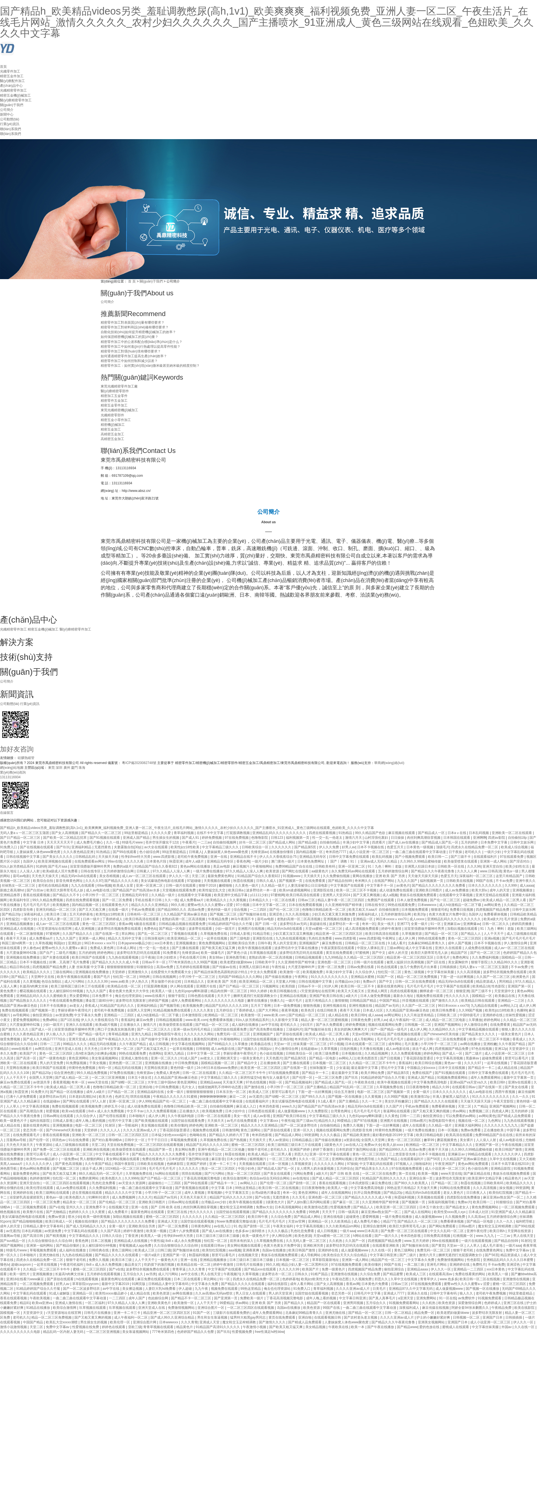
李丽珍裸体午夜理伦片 (75, 1010)
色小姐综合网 (149, 852)
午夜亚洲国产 (445, 1164)
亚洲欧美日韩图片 (429, 890)
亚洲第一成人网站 (494, 861)
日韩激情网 (230, 1130)
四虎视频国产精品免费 (493, 910)
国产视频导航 (170, 1006)
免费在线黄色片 (154, 1159)
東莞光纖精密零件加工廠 (119, 386)
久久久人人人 (110, 1130)
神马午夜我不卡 (243, 919)
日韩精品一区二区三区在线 (365, 943)
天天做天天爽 (233, 1082)
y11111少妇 (259, 895)
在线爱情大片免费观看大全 (171, 972)
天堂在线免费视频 (121, 1145)
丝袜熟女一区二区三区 (19, 885)
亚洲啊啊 (479, 838)
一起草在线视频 (216, 938)
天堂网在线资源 (156, 1068)
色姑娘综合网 (158, 1298)
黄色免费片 (9, 991)
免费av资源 (57, 1217)
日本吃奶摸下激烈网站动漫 (356, 1149)
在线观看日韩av (464, 1087)
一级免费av (69, 1159)
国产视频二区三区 (223, 914)
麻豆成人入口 (246, 1106)
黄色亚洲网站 (79, 1058)
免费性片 (479, 1265)
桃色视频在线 (10, 1212)
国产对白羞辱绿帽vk (107, 1140)
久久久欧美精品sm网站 (343, 1226)
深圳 (59, 768)
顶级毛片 (442, 847)
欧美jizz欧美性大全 (315, 1279)
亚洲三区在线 (177, 1212)
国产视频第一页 (291, 881)
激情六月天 (354, 838)
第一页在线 (407, 1174)
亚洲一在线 (219, 857)
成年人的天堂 (499, 890)
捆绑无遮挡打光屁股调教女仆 (255, 996)
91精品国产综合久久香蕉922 (156, 866)
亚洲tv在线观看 (520, 1082)
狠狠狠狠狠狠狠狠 (121, 967)
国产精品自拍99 (340, 881)
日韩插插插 (448, 967)
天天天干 (224, 996)
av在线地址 (301, 1178)
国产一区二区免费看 (117, 900)
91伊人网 (331, 986)
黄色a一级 (511, 871)
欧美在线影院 (524, 1308)
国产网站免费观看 (442, 1226)
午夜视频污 (231, 1274)
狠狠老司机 (439, 910)
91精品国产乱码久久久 (117, 1006)
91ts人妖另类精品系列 (17, 866)
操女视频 (506, 1188)
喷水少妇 (74, 1217)
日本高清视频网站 (288, 1207)
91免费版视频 (77, 1063)
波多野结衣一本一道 (261, 890)
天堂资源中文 (504, 991)
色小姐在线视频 (272, 1053)
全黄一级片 (419, 924)
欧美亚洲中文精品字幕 (231, 895)
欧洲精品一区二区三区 (221, 1015)
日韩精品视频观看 (308, 957)
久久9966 (131, 1178)
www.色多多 (449, 1279)
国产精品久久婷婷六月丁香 (229, 1135)
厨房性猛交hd (250, 1078)
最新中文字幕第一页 (518, 1078)
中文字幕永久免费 (88, 1015)
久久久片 (145, 1197)
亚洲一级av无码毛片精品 (192, 1029)
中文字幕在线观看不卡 (112, 1154)
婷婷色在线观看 (114, 1327)
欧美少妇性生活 (517, 866)
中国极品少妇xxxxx (421, 1068)
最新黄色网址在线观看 (148, 1212)
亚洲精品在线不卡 (244, 857)
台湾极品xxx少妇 (348, 981)
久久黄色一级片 (247, 885)
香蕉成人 (91, 1006)
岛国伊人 (29, 861)
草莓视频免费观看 (184, 1140)
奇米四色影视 (269, 1106)
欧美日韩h (358, 1015)
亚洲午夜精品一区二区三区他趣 (222, 1149)
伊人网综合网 (282, 1236)
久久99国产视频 (205, 962)
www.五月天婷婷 (417, 1241)
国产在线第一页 (107, 934)
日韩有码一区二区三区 (144, 914)
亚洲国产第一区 (520, 986)
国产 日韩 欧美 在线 (345, 1174)
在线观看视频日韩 (328, 1317)
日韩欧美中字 (265, 962)
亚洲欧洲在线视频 (96, 1149)
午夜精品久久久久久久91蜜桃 (175, 1097)
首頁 (3, 67)
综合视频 (241, 910)
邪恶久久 (301, 1154)
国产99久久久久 (314, 1097)
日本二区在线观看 (187, 1279)
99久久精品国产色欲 (371, 833)
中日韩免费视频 (187, 1063)
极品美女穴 (133, 1265)
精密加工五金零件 (114, 396)
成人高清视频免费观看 (362, 929)
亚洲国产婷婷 (300, 1149)
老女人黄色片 (453, 1193)
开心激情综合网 (287, 1049)
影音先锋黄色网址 (70, 881)
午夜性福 (279, 967)
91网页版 (139, 1284)
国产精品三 (20, 977)
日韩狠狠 (202, 1049)
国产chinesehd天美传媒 (441, 1034)
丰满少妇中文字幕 (356, 842)
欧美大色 (106, 1097)
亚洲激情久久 (138, 972)
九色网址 (495, 1121)
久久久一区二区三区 (314, 1159)
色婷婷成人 (493, 1303)
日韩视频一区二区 (418, 1025)
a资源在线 (351, 1140)
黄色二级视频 (414, 972)
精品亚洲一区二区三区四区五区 (339, 934)
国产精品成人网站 (282, 842)
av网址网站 (393, 1015)
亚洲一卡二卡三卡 (223, 1164)
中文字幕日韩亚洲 (383, 1255)
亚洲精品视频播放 (20, 924)
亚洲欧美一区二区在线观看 (512, 833)
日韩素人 (195, 852)
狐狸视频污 (258, 1159)
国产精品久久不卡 (66, 895)
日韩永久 (302, 1274)
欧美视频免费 (313, 972)
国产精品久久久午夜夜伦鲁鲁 (433, 871)
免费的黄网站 (89, 1178)
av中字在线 (269, 1025)
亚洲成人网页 (377, 991)
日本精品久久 (259, 900)
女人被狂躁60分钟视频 (66, 991)
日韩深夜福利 (154, 938)
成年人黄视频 (194, 1193)
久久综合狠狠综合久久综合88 (50, 1241)
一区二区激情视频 (30, 934)
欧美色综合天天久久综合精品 (345, 1255)
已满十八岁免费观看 (21, 1097)
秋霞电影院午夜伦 (168, 1034)
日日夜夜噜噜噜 (418, 1087)
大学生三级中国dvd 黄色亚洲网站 (172, 1082)
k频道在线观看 (145, 924)
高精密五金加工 (112, 434)
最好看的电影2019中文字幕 (393, 1135)
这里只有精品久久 (319, 1001)
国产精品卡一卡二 (482, 1068)
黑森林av (473, 1058)
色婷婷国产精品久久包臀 (196, 1332)
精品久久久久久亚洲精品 (150, 905)
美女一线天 (386, 924)
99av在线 (115, 861)
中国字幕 (514, 1130)
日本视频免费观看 (415, 910)
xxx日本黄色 (164, 943)
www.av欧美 (120, 981)
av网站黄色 (493, 905)
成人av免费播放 (457, 890)
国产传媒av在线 (224, 967)
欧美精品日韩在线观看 (478, 1001)
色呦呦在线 (198, 1135)
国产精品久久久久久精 (121, 881)
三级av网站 (395, 948)
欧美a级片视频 (106, 1025)
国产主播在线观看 (186, 948)
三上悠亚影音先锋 (402, 1154)
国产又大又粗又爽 (92, 910)
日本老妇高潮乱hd (83, 1097)
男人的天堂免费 (52, 1063)
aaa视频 (235, 1250)
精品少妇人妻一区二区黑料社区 (305, 1265)
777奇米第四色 (180, 962)
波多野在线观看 (201, 929)
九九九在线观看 (83, 885)
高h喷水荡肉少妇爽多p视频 (96, 1053)
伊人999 (144, 1101)
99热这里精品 (246, 1188)
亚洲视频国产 (309, 943)
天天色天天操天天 (45, 876)
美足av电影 (222, 866)
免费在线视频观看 (15, 1010)
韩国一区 (276, 1082)
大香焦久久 (327, 1039)
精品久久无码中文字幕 (125, 938)
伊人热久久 (140, 981)
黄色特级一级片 (219, 910)
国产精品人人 (471, 934)
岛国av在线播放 (274, 1250)
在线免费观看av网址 (90, 861)
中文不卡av (136, 1111)
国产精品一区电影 (173, 929)
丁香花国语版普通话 (418, 1058)
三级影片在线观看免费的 (232, 1313)
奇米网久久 (363, 881)
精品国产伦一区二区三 (169, 1101)
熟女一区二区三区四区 (218, 1168)
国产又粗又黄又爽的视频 (431, 1111)
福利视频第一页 (298, 838)
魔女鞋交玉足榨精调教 (237, 1207)
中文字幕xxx (269, 1121)
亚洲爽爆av (471, 924)
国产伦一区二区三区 (445, 900)
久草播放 (475, 1020)
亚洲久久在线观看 (449, 948)
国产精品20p (12, 914)
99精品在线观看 (480, 1154)
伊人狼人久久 (56, 1034)
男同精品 (506, 981)
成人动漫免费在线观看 (396, 890)
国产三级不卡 (461, 857)
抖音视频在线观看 (416, 1001)
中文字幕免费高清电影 (430, 1082)
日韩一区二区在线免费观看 (415, 981)
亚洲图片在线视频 (251, 929)
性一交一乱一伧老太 (327, 838)
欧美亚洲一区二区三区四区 (261, 1068)
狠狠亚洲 (462, 991)
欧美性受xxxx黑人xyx (450, 1212)
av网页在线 (44, 1049)
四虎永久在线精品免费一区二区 (475, 847)
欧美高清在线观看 (460, 1135)
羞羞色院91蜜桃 (206, 1039)
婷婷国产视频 (158, 1001)
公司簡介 (6, 110)
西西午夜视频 (505, 1092)
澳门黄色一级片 (283, 861)
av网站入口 (508, 1006)
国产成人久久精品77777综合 (45, 1039)
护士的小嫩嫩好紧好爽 (433, 1317)
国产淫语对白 (520, 861)
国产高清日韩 (33, 1236)
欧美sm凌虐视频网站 (295, 890)
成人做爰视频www (291, 1111)
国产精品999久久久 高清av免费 (181, 910)
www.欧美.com (275, 1015)
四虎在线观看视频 (322, 833)
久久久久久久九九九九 (501, 1125)
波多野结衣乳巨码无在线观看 (139, 953)
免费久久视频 (353, 1125)
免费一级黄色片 (334, 1269)
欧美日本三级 (56, 914)
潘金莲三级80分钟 (99, 1001)
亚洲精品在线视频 (293, 996)
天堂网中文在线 (43, 977)
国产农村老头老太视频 (361, 1317)
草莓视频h (215, 1193)
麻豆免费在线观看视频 (154, 1279)
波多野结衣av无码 (294, 924)
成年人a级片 (195, 861)
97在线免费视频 (237, 838)
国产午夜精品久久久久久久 (118, 1039)
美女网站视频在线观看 (123, 1159)
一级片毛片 (294, 1001)
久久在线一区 (381, 1250)
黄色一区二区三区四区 (99, 924)
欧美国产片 (28, 1053)
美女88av (216, 957)
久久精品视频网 (376, 1053)
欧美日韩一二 (438, 857)
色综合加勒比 (51, 981)
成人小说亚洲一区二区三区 (369, 852)
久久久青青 (197, 1269)
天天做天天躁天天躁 (423, 876)
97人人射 (99, 1101)
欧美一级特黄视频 (97, 1217)
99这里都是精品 (136, 833)
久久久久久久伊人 (508, 1154)
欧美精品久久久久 (37, 972)
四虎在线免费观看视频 (83, 900)
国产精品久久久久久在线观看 (436, 1101)
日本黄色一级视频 (420, 847)
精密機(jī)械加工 (113, 425)
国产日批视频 (390, 1058)
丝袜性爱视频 (515, 1015)
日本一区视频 (448, 1130)
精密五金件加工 (11, 76)
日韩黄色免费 (361, 1020)
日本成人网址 (126, 948)
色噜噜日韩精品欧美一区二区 (324, 910)
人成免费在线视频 (478, 948)
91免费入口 (9, 847)
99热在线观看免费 (401, 905)
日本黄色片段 (156, 861)
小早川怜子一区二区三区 (101, 895)
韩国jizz (60, 943)
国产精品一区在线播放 (67, 1092)
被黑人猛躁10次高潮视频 (406, 962)
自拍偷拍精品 (330, 842)
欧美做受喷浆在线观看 (461, 861)
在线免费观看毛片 (27, 1135)
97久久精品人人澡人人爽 (171, 871)
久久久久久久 (281, 847)
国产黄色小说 (237, 953)
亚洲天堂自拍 (492, 866)
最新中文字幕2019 (116, 1284)
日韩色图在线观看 (201, 996)
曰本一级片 (92, 919)
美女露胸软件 (458, 962)
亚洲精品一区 (363, 919)
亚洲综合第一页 (421, 1178)
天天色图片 (274, 1058)
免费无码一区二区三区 (233, 1034)
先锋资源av (259, 852)
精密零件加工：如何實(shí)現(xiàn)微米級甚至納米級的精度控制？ (150, 366)
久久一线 (113, 842)
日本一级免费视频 (287, 1006)
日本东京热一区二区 (231, 1092)
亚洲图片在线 (206, 986)
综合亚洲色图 (64, 1073)
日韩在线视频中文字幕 (23, 857)
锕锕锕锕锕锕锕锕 (213, 1097)
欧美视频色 (61, 905)
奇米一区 (368, 924)
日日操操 (398, 838)
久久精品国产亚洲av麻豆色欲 (185, 914)
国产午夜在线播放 (381, 1327)
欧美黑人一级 (162, 991)
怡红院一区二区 (390, 972)
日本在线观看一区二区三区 (365, 1044)
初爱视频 (53, 1111)
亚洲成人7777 (394, 1293)
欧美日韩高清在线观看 (303, 895)
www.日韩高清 (490, 871)
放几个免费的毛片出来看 (419, 967)
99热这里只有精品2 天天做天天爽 (412, 1188)
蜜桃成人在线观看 (456, 1327)
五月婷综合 (225, 1010)
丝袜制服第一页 (322, 1068)
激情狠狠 (341, 1001)
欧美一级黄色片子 (14, 1121)
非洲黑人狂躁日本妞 (419, 866)
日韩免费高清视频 (437, 1236)
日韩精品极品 (302, 1140)
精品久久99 (441, 1087)
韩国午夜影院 (124, 1164)
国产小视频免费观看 (410, 857)
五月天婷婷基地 (81, 914)
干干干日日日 (157, 1140)
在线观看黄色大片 (115, 905)
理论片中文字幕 (393, 1068)
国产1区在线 (436, 962)
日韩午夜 (264, 943)
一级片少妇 (493, 852)
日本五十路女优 (140, 1078)
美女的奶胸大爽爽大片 (351, 1029)
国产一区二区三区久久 (154, 1029)
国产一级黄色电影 (53, 1058)
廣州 (67, 768)
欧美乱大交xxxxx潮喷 (62, 1322)
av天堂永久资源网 (132, 1183)
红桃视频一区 (463, 1236)
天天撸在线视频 (371, 1049)
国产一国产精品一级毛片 (389, 1029)
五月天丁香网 (261, 1006)
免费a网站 (51, 1020)
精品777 (389, 1221)
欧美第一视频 (428, 1174)
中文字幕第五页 (237, 1193)
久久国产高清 (110, 1231)
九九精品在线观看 (484, 1006)
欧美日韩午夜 (258, 1217)
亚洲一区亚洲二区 (352, 866)
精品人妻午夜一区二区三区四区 (341, 900)
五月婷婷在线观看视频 (193, 967)
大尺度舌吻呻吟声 (301, 967)
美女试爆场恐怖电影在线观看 (163, 881)
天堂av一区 (282, 1044)
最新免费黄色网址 (221, 876)
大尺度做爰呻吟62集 (22, 953)
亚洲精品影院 (501, 1168)
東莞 (52, 768)
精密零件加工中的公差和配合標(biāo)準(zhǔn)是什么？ (141, 342)
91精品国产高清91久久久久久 (384, 1178)
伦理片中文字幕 (120, 1121)
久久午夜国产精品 (133, 1044)
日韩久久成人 (266, 881)
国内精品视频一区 (310, 852)
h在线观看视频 (87, 1279)
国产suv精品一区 (13, 1241)
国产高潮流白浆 (32, 1111)
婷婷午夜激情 (391, 929)
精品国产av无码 (387, 1006)
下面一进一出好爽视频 (457, 977)
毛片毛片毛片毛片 (37, 905)
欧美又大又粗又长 (351, 991)
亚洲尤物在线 (49, 1255)
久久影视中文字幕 (285, 1020)
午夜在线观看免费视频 (66, 1001)
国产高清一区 (26, 1058)
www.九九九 (485, 1236)
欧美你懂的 (179, 1125)
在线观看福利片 (486, 857)
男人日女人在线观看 (251, 1293)
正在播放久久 (130, 1025)
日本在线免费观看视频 (306, 905)
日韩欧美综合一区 (255, 847)
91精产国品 (320, 1274)
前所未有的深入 (242, 1241)
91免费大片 (39, 1092)
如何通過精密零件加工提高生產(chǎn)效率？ (134, 356)
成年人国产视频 (460, 943)
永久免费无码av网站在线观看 (353, 871)
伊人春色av (31, 948)
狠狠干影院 (480, 962)
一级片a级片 (151, 1255)
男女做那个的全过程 (166, 981)
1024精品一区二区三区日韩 (126, 1168)
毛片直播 (411, 1044)
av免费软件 (467, 1298)
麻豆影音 (218, 1159)
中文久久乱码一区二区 (447, 1231)
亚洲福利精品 (81, 847)
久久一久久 (521, 1097)
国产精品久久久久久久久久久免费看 (439, 885)
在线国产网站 (384, 881)
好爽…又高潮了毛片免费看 (69, 962)
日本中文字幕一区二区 (269, 905)
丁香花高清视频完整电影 (202, 1178)
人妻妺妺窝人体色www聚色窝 (38, 852)
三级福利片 (294, 1029)
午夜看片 (189, 842)
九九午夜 (202, 1289)
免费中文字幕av (518, 1250)
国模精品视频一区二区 (218, 1063)
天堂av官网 (361, 1034)
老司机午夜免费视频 (192, 857)
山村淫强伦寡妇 (376, 838)
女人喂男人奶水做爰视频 (316, 1168)
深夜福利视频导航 (442, 1202)
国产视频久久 (247, 1049)
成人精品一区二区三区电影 (446, 1020)
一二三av (204, 842)
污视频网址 (271, 986)
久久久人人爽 (467, 871)
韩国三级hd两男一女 (17, 943)
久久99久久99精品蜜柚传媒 (421, 861)
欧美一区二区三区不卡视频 (356, 890)
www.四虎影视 (164, 857)
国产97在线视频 (366, 1121)
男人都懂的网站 (92, 1159)
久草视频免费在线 (214, 934)
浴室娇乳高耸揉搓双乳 (27, 1197)
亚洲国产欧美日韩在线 (326, 996)
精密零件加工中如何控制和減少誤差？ (129, 361)
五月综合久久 (133, 1274)
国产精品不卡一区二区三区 (191, 1298)
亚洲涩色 (276, 914)
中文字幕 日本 (34, 842)
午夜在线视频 (511, 1145)
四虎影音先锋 (23, 910)
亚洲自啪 (286, 1039)
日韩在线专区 (91, 871)
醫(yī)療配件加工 (12, 81)
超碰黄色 (353, 1217)
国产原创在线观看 (289, 1034)
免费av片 (370, 981)
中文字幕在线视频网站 (188, 1044)
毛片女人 (189, 1087)
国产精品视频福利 (299, 1082)
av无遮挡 (256, 1097)
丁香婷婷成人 (112, 919)
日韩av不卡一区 (154, 962)
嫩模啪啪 (226, 885)
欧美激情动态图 (316, 1207)
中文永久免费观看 (264, 972)
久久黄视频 (238, 900)
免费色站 (150, 929)
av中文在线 (190, 1274)
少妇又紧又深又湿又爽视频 (293, 934)
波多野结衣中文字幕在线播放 (296, 948)
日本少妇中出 (235, 1111)
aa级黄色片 (320, 871)
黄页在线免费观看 (340, 953)
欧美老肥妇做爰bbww (236, 962)
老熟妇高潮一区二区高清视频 (184, 919)
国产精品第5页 (305, 847)
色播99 (522, 1010)
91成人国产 (189, 1058)
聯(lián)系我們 (10, 129)
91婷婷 (41, 866)
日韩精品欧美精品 (523, 914)
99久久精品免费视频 (48, 900)
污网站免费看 (303, 1174)
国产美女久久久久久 (58, 857)
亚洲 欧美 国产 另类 (390, 876)
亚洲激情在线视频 (344, 1274)
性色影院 (498, 986)
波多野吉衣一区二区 (277, 1274)
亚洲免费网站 (426, 1298)
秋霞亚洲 (176, 861)
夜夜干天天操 (16, 938)
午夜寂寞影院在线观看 (338, 948)
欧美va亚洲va (42, 1303)
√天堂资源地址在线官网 (54, 929)
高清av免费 (165, 967)
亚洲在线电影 (333, 1217)
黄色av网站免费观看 (473, 1164)
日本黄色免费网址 (311, 861)
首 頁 (132, 281)
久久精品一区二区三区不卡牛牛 (373, 1063)
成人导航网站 (364, 1039)
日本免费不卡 (102, 996)
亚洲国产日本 (492, 1317)
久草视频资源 (412, 934)
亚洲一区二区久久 (164, 1058)
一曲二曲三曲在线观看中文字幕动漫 (419, 852)
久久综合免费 (281, 1217)
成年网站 (345, 1039)
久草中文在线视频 (503, 1159)
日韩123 (277, 838)
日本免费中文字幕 (494, 842)
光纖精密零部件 (112, 415)
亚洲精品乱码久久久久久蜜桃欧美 (41, 996)
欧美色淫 (308, 1010)
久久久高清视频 (297, 914)
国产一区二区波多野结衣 (299, 1125)
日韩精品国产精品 (363, 1001)
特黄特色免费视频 (82, 1068)
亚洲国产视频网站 (448, 1025)
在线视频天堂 (119, 1207)
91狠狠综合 (145, 967)
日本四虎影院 (358, 1183)
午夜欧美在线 (364, 1082)
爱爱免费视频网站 (27, 1020)
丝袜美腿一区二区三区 (310, 1044)
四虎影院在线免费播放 (464, 1197)
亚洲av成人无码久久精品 (379, 861)
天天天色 (91, 1049)
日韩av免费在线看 (361, 967)
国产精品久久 (294, 1303)
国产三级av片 (306, 1121)
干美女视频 (98, 1063)
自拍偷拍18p (518, 838)
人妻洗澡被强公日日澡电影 (308, 885)
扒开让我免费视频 (367, 1193)
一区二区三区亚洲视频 (108, 1078)
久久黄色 (391, 1116)
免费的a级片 (123, 866)
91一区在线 (447, 1298)
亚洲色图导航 (236, 957)
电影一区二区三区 (371, 1092)
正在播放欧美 (270, 1063)
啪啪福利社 (424, 1164)
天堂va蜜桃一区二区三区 (324, 929)
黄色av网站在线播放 (195, 866)
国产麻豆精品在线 (477, 1174)
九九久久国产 (407, 881)
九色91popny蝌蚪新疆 (191, 991)
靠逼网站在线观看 (397, 1111)
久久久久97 (93, 881)
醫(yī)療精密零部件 (115, 391)
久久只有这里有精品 (419, 1015)
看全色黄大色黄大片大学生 (129, 991)
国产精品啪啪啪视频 (27, 1221)
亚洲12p (500, 1049)
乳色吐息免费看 (320, 938)
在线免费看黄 (315, 881)
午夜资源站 (44, 1145)
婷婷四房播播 (522, 924)
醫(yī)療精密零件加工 (16, 100)
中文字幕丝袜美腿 (441, 972)
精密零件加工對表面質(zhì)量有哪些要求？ (132, 322)
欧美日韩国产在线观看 (89, 957)
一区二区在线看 (284, 900)
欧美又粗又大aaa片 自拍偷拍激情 (374, 910)
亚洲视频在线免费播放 (23, 957)
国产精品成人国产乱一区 (440, 842)
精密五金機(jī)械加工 (15, 95)
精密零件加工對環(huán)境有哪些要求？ (131, 351)
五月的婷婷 (470, 842)
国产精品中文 (247, 1063)
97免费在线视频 (122, 1073)
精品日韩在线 (20, 967)
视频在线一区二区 (472, 1121)
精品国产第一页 (161, 1149)
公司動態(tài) (9, 119)
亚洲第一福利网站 (40, 1245)
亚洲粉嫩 (490, 1044)
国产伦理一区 (302, 1078)
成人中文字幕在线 (419, 948)
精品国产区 (459, 953)
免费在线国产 (422, 1073)
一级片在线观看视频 (476, 1241)
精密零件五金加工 (114, 401)
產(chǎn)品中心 (11, 86)
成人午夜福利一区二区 (406, 1020)
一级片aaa (347, 1231)
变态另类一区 (33, 1130)
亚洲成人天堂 (167, 1221)
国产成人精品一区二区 (72, 1078)
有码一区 (105, 1068)
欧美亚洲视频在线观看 (55, 861)
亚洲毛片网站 (437, 1265)
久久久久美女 (203, 1010)
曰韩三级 (164, 1250)
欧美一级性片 (20, 1274)
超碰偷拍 (155, 1183)
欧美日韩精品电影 (430, 1135)
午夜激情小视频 (255, 1327)
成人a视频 (390, 895)
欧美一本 (358, 1327)
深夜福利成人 (33, 914)
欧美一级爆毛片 (213, 953)
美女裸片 (467, 1140)
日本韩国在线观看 (457, 838)
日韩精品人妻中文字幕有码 (43, 1226)
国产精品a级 (308, 842)
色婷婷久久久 (79, 1212)
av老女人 (76, 1006)
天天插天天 (312, 876)
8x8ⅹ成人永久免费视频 (106, 1111)
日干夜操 (456, 852)
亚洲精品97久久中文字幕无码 (411, 1289)
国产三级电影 (240, 938)
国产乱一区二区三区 (153, 934)
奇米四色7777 (336, 852)
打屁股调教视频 (238, 833)
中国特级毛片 (470, 1015)
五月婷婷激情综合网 (119, 871)
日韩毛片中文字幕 (367, 1293)
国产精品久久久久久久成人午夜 (116, 962)
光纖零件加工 (10, 71)
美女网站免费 (185, 1149)
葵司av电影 (21, 876)
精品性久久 (326, 1121)
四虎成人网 (500, 1111)
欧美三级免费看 (327, 1053)
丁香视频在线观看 (184, 934)
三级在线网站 (63, 972)
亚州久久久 (75, 1207)
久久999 (511, 885)
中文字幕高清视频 (450, 1058)
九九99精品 (332, 957)
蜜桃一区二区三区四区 (248, 1145)
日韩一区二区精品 (398, 1313)
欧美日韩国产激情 (509, 1149)
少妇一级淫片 (225, 929)
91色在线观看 (387, 967)
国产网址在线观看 (76, 1101)
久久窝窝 (98, 1212)
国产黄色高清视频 (69, 1164)
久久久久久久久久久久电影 (224, 1001)
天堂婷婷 (119, 972)
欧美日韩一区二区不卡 (358, 986)
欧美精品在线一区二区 (124, 986)
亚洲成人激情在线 (135, 1058)
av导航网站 (22, 1015)
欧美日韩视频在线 (284, 991)
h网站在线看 (363, 1236)
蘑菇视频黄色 (447, 1140)
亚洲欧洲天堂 (226, 1058)
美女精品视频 (315, 1327)
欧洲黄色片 (521, 977)
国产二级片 (474, 1053)
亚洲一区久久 (303, 1130)
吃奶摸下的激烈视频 (159, 1265)
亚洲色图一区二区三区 (334, 962)
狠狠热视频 (312, 1006)
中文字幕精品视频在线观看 (479, 1029)
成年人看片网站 (302, 1284)
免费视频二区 (479, 1111)
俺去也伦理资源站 (129, 996)
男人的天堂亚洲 (285, 943)
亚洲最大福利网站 (468, 1125)
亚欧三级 (135, 1327)
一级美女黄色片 (510, 1034)
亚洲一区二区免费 (331, 967)
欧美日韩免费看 (444, 1010)
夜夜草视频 (290, 1010)
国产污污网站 (214, 1174)
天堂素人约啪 (285, 981)
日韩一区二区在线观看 (199, 1073)
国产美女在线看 (517, 1087)
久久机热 (336, 1241)
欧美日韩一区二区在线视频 (279, 1188)
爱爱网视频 (371, 1217)
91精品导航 (262, 934)
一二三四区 (258, 910)
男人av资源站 (279, 1140)
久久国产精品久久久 (77, 934)
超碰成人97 (415, 1039)
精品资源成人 (486, 981)
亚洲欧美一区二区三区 (221, 1125)
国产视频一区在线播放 (345, 1097)
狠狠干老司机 (258, 1149)
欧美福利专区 (20, 900)
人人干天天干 (494, 934)
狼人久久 (467, 1293)
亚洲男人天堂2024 (336, 895)
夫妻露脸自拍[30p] (128, 847)
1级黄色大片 (334, 1145)
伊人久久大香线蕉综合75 (278, 857)
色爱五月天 (395, 847)
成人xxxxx (417, 919)
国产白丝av (35, 890)
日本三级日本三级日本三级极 (218, 1236)
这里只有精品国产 (509, 876)
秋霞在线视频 (243, 881)
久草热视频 (43, 943)
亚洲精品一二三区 (511, 1001)
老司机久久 (473, 852)
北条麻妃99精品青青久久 (427, 943)
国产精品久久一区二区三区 (101, 833)
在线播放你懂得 (282, 852)
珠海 (82, 768)
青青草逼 (179, 1269)
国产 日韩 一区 (266, 924)
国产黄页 (438, 1245)
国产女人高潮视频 (65, 833)
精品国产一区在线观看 (324, 1303)
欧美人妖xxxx (393, 1145)
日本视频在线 (351, 1053)
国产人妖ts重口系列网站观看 (309, 1202)
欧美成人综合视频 (515, 847)
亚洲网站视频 (342, 1159)
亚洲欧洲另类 (313, 1245)
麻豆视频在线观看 (402, 833)
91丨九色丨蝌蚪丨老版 (385, 866)
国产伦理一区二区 (274, 1183)
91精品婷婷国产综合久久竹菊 (230, 924)
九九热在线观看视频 (291, 938)
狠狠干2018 (208, 885)
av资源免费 (63, 1015)
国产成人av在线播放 (404, 842)
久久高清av (476, 1217)
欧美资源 (273, 871)
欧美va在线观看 (74, 1111)
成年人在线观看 (414, 1125)
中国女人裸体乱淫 (371, 948)
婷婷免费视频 (212, 838)
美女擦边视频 (132, 1289)
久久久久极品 (330, 1135)
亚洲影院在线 (323, 890)
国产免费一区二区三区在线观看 (57, 1149)
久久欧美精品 (341, 1221)
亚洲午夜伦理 (477, 1231)
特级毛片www (132, 842)
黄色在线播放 (181, 1039)
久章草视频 (329, 1049)
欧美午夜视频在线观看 (255, 948)
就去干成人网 (422, 1049)
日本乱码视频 (479, 833)
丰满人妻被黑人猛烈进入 (451, 1097)
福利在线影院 (40, 1121)
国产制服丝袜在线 (253, 914)
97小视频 (243, 905)
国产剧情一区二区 (303, 1183)
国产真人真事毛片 (382, 1298)
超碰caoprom (21, 1265)
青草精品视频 (118, 1034)
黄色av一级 (453, 1063)
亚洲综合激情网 (375, 1226)
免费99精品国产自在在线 (294, 866)
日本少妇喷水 (166, 957)
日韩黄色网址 (201, 1226)
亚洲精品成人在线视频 (17, 929)
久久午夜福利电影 (181, 1116)
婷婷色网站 (106, 953)
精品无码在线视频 (103, 1044)
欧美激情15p (420, 1097)
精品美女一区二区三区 (80, 1202)
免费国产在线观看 (381, 900)
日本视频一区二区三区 (329, 1063)
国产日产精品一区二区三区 (20, 838)
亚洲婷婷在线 (492, 1015)
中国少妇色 (246, 1168)
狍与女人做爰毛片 (276, 1078)
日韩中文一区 (134, 1140)
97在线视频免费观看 (284, 1073)
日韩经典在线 (99, 1250)
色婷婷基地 (290, 1279)
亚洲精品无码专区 (313, 857)
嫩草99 (429, 1140)
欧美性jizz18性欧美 (185, 847)
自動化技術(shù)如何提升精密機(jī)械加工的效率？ (138, 332)
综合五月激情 (344, 1092)
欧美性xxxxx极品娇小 (42, 1159)
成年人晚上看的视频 (90, 1121)
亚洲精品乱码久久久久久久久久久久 (279, 833)
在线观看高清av (441, 1274)
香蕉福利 (127, 1020)
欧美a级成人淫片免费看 (61, 871)
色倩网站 (155, 1053)
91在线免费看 (79, 1140)
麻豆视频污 (241, 866)
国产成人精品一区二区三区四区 (336, 1178)
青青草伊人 (429, 1279)
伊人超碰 (185, 1289)
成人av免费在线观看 (71, 1188)
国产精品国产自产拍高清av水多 (136, 890)
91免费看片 (171, 953)
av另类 (151, 1274)
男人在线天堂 (523, 1236)
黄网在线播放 (362, 876)
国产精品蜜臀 (393, 1274)
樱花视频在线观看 (33, 991)
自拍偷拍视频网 (225, 842)
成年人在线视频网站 (336, 1193)
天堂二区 (199, 876)
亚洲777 (403, 924)
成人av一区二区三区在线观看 (144, 876)
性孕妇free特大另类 (136, 857)
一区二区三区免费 (329, 1078)
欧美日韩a (236, 890)
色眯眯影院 (175, 1164)
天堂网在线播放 (18, 1068)
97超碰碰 (194, 881)
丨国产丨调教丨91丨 (343, 861)
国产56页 (434, 1159)
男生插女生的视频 (166, 838)
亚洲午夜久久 (525, 881)
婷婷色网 (195, 1125)
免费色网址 (461, 957)
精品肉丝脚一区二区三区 (229, 991)
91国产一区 (386, 977)
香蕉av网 (125, 924)
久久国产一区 (355, 1241)
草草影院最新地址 (326, 1260)
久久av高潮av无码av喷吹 (214, 1293)
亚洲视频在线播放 (337, 919)
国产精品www (407, 1327)
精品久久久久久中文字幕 (124, 1193)
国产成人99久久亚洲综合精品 (173, 1317)
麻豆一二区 (238, 1097)
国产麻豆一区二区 (346, 1202)
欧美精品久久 (216, 900)
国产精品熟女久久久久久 (28, 1001)
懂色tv (4, 1265)
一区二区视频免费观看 (30, 1207)
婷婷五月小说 (114, 1106)
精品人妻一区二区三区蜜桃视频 (325, 1020)
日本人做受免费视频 (412, 900)
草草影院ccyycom (86, 1284)
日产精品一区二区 (121, 1092)
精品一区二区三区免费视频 (417, 977)
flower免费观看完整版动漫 (237, 1221)
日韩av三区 (307, 900)
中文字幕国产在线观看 (347, 885)
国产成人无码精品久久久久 (86, 1226)
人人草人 (13, 1106)
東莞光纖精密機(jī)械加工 (119, 410)
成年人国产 (137, 1298)
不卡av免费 (505, 881)
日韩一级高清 (348, 1212)
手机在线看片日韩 (148, 900)
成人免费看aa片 (192, 900)
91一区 (436, 924)
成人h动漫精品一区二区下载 (460, 905)
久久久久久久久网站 (199, 1034)
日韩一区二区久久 (496, 924)
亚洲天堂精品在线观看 (492, 895)
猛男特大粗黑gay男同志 (248, 1317)
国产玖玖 (63, 847)
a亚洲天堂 (406, 1298)
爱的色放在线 (429, 1327)
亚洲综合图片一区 (211, 1308)
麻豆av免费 (145, 1020)
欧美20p (420, 914)
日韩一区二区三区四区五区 (128, 1135)
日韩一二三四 (50, 1044)
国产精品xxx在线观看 (260, 1269)
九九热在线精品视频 (77, 1255)
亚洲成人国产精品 (136, 838)
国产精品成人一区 (432, 833)
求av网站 (459, 1111)
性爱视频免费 (340, 1207)
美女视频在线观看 (155, 1125)
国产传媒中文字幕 (155, 1039)
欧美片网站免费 (373, 1073)
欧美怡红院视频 (501, 1193)
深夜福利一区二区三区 (476, 876)
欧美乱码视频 (382, 857)
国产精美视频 (56, 1236)
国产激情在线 (254, 1087)
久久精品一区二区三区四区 (364, 957)
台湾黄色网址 (341, 1111)
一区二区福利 (95, 1303)
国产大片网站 (268, 1010)
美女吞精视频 (109, 876)
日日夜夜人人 (476, 1193)
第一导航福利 (128, 1125)
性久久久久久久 (458, 996)
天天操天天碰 (108, 857)
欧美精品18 (480, 986)
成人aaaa (527, 885)
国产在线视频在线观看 (37, 847)
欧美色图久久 (112, 1178)
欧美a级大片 (493, 919)
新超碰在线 (318, 924)
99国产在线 (485, 881)
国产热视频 (238, 1140)
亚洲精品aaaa (210, 1082)
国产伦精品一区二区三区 (307, 1015)
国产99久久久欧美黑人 (411, 1183)
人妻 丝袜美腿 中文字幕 (87, 967)
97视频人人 (404, 1164)
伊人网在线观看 (182, 986)
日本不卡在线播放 (53, 1006)
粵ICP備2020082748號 (139, 763)
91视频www (292, 876)
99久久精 (178, 905)
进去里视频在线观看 (87, 1193)
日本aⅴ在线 (457, 833)
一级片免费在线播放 (208, 871)
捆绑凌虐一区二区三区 (437, 991)
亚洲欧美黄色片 (159, 1303)
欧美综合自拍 (43, 881)
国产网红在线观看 (295, 871)
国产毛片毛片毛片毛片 (519, 938)
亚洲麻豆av (452, 924)
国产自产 (46, 953)
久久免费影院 (318, 1111)
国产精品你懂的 (68, 1245)
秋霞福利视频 (404, 1197)
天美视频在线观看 (217, 881)
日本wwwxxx (427, 905)
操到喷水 (258, 1231)
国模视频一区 (10, 1313)
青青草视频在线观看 (158, 1327)
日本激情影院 (192, 1015)
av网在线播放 (470, 1044)
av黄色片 (403, 885)
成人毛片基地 (492, 1245)
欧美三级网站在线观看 (53, 1193)
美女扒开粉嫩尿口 (398, 1101)
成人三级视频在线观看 (72, 1145)
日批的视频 (349, 1049)
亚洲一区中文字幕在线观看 (329, 1154)
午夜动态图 (341, 1279)
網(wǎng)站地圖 (11, 768)
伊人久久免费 (329, 847)
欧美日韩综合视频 (428, 1063)
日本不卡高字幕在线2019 (510, 1164)
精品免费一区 (424, 1313)
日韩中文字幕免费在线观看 (349, 857)
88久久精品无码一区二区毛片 (101, 1174)
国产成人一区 (41, 1029)
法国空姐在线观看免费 (230, 1029)
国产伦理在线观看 (113, 1116)
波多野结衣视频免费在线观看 (119, 929)
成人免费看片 (118, 1212)
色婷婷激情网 (40, 1178)
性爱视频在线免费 (86, 1327)
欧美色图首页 (367, 1058)
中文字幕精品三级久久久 (221, 847)
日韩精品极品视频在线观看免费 (182, 924)
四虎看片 (379, 842)
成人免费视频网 (124, 1197)
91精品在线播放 (38, 1308)
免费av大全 (372, 1145)
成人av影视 (262, 1116)
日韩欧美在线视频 (460, 881)
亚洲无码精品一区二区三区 (56, 910)
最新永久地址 (403, 996)
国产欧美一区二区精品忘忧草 (65, 838)
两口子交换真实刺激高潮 (116, 1029)
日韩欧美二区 (447, 1015)
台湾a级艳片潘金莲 (266, 1193)
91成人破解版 (60, 1293)
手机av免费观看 (143, 910)
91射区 (110, 1125)
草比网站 (128, 934)
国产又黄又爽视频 (367, 895)
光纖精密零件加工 (13, 90)
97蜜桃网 (277, 895)
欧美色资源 (303, 1236)
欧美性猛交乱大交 (212, 890)
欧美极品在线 (505, 996)
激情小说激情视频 (14, 1327)
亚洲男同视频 (353, 1303)
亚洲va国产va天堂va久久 (469, 1082)
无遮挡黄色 (103, 847)
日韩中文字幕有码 (444, 1293)
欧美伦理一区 (120, 1322)
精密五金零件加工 (114, 405)
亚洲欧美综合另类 (242, 943)
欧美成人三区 (259, 1092)
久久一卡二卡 (372, 1101)
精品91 (25, 1303)
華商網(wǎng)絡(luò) (389, 763)
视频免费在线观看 (430, 996)
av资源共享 (42, 1082)
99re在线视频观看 (446, 1241)
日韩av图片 (418, 1121)
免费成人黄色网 (102, 948)
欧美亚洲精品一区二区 (184, 938)
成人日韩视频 (159, 1044)
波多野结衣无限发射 (131, 1001)
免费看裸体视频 (496, 914)
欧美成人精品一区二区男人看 (504, 900)
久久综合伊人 (365, 972)
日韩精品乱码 (85, 857)
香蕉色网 (243, 861)
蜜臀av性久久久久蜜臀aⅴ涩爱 (210, 905)
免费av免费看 (471, 1130)
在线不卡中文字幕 (210, 833)
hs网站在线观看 (167, 1174)
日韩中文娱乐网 (522, 842)
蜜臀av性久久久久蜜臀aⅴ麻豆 (65, 948)
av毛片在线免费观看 (242, 1121)
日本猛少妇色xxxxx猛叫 (169, 1135)
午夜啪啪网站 (262, 866)
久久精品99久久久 (504, 962)
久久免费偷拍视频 (336, 876)
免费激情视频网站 (451, 1260)
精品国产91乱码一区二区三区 (352, 1087)
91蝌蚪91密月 (99, 1197)
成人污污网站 (74, 981)
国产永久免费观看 (329, 1025)
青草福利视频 (184, 833)
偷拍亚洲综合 (42, 1015)
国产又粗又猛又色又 (152, 1049)
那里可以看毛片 (517, 1058)
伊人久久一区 (179, 876)
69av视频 (104, 885)
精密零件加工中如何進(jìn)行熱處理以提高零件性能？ (140, 347)
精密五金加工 (111, 429)
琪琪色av (59, 1140)
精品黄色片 (513, 1178)
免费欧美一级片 (252, 1298)
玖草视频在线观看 (263, 953)
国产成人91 (191, 838)
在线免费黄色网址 (490, 1250)
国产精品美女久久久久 (478, 1034)
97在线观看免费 (512, 857)
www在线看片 (155, 996)
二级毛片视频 (66, 953)
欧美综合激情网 (235, 1178)
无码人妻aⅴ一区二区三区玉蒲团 (25, 833)
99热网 (144, 977)
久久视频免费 (455, 1217)
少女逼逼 (342, 1068)
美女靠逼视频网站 (105, 1058)
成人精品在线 (338, 1015)
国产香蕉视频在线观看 (192, 1188)
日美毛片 (443, 957)
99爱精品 (344, 1121)
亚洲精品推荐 (10, 895)
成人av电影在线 (98, 890)
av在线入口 (353, 1145)
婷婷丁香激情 (323, 1149)
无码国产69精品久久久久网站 (240, 977)
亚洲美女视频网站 (432, 1322)
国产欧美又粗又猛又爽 (219, 948)
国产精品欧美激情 (357, 1135)
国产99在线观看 (125, 852)
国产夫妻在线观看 (56, 957)
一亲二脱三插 (414, 1265)
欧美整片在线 (33, 1212)
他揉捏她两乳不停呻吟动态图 (220, 1087)
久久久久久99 (98, 981)
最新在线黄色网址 (391, 986)
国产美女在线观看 (277, 1174)
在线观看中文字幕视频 (195, 895)
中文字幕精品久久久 (457, 1145)
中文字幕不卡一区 (380, 885)
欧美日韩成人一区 (59, 1221)
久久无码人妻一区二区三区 (60, 919)
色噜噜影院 (260, 838)
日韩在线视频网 (164, 977)
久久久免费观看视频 (406, 1053)
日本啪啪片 (137, 1116)
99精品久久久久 (75, 1044)
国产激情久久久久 (445, 1001)
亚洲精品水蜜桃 (363, 977)
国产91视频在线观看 (105, 838)
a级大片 (352, 996)
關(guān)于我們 (11, 105)
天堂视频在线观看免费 (179, 890)
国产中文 (379, 953)
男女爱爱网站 (79, 996)
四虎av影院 (497, 838)
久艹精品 (480, 1106)
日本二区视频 (101, 1241)
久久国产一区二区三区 (493, 977)
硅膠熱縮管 (26, 758)
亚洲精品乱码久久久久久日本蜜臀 (508, 1260)
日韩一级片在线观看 (181, 885)
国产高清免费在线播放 (266, 1029)
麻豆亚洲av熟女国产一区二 (503, 1197)
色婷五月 (121, 1097)
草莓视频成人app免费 (135, 1245)
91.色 (238, 1226)
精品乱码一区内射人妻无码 (63, 1332)
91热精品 (345, 833)
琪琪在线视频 (140, 1097)
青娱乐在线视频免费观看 (418, 895)
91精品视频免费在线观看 (172, 1010)
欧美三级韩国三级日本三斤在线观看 (78, 986)
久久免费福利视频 (486, 957)
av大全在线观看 (156, 847)
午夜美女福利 (283, 1226)
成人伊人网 (407, 938)
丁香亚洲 (132, 1236)
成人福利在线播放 (245, 1025)
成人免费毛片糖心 (90, 842)
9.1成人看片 (397, 943)
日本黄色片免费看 (375, 1284)
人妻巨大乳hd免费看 (161, 1289)
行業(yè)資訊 (9, 124)
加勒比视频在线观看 (462, 929)
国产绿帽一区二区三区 (128, 1082)
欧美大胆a (480, 890)
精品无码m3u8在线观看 (79, 876)
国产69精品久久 (220, 1044)
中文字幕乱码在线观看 (376, 1164)
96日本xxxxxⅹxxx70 (392, 919)
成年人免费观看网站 (186, 1001)
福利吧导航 (524, 1221)
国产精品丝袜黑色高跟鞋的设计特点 (221, 972)
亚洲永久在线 (417, 1293)
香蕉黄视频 (61, 1082)
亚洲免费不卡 (96, 1207)
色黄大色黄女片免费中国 (448, 914)
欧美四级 (289, 986)
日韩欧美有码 (325, 866)
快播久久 (277, 1001)
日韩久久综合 (112, 1236)
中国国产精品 (389, 1001)
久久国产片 (394, 1106)
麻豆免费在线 (332, 943)
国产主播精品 (317, 1087)
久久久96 (474, 866)
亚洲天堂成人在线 (82, 1039)
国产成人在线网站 (418, 1212)
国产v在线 (263, 1197)
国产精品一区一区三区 (442, 934)
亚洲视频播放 (522, 890)
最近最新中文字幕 (365, 1068)
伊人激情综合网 (516, 943)
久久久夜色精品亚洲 (78, 852)
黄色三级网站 (251, 1130)
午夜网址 (389, 938)
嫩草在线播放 (257, 1001)
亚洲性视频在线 (335, 1006)
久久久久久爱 (161, 833)
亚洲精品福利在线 (151, 1092)
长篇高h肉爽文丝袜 (34, 986)
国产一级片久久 (387, 1236)
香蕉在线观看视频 (37, 895)
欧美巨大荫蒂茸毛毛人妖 (65, 890)
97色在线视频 (482, 1049)
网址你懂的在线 (12, 1188)
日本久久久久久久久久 (485, 885)
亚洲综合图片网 (145, 1322)
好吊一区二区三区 (253, 842)
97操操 (352, 1164)
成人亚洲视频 (84, 929)
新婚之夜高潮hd (12, 890)
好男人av (348, 847)
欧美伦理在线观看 (40, 1188)
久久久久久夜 (133, 861)
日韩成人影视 (240, 934)
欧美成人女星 (123, 885)
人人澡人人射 (30, 871)
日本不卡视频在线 (371, 847)
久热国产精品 (387, 1159)
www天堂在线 (98, 1082)
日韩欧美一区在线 (451, 866)
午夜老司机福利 (72, 1265)
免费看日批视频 (462, 910)
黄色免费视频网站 (212, 943)
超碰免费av (472, 900)
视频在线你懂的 (87, 1221)
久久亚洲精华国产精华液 (344, 905)
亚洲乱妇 (75, 943)
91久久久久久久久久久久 (330, 977)
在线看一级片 (118, 910)
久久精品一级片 (273, 885)
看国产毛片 (102, 977)
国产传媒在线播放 (279, 977)
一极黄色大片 (167, 1260)
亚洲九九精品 (141, 1034)
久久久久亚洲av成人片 (140, 1130)
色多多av (242, 1231)
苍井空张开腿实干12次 (162, 842)
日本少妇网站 (237, 1159)
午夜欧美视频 (40, 1298)
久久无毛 (299, 1197)
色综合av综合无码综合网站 (270, 1178)
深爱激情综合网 (470, 1303)
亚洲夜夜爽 (251, 1250)
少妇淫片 (307, 1025)
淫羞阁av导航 (16, 1140)
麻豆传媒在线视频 (436, 1308)
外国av (507, 1327)
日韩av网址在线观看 (58, 1116)
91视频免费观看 (490, 1298)
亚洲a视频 (492, 938)
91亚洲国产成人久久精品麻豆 (513, 1212)
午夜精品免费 (218, 919)
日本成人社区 (373, 1010)
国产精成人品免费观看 (514, 1116)
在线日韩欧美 (327, 1010)
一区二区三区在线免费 (379, 1174)
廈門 (75, 768)
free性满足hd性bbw (269, 1332)
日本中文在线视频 (452, 1068)
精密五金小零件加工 (116, 420)
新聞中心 (6, 114)
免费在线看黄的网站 (470, 1274)
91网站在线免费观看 (455, 1188)
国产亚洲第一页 (226, 1298)
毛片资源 (511, 919)
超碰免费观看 (492, 1058)
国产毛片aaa (58, 866)
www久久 (289, 1106)
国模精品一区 (511, 957)
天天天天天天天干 (60, 842)
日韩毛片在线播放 (250, 1265)
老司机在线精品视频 (53, 885)
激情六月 (150, 1025)
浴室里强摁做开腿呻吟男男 (90, 866)
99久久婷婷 (259, 991)
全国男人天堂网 (139, 1010)
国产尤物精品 (56, 1212)
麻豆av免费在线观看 (15, 1082)
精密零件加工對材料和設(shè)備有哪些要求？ (135, 327)
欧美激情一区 (290, 972)
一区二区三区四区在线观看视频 (160, 1145)
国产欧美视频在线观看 (152, 1121)
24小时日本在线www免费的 (217, 1068)
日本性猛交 (10, 919)
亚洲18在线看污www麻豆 (25, 1279)
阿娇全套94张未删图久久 (470, 1308)
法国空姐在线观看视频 (260, 1039)
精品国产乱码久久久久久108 (227, 1006)
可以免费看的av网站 (461, 1116)
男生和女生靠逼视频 (212, 1317)
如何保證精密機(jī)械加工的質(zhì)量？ (129, 337)
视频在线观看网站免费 (385, 1025)
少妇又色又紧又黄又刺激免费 (334, 914)
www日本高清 (368, 1231)
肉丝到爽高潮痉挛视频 (424, 838)
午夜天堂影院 (503, 1101)
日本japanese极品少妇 (135, 943)
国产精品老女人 (458, 1207)
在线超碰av (310, 1049)
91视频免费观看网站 (453, 1078)
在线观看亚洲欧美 (386, 1245)
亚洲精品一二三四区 (119, 1015)
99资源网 (311, 1135)
